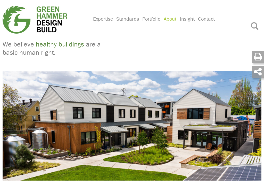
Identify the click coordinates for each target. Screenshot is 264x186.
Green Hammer (44, 19)
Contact (204, 24)
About (168, 24)
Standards (127, 24)
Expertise (103, 24)
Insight (185, 24)
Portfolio (151, 24)
